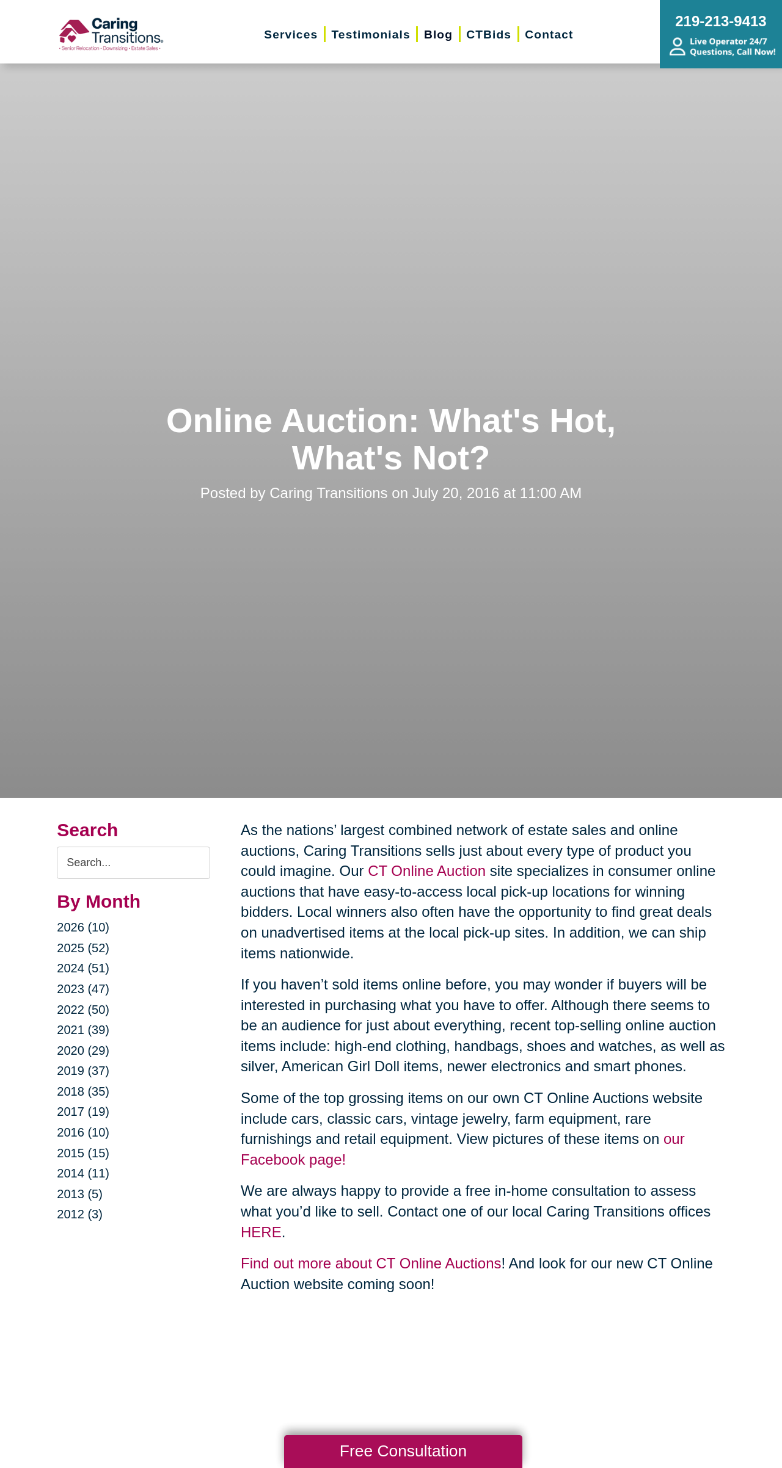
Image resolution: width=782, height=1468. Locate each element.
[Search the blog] (133, 863)
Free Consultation (403, 1451)
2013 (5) (80, 1194)
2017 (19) (83, 1111)
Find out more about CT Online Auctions (371, 1263)
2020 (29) (83, 1050)
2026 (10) (83, 927)
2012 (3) (80, 1214)
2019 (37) (83, 1070)
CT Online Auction (427, 870)
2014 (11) (83, 1173)
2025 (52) (83, 948)
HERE (261, 1232)
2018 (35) (83, 1091)
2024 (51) (83, 968)
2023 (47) (83, 989)
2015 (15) (83, 1153)
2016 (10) (83, 1132)
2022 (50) (83, 1009)
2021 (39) (83, 1029)
